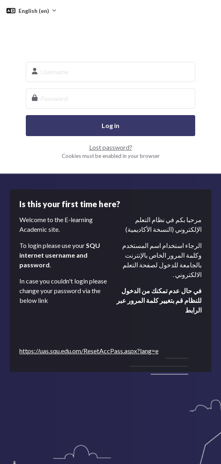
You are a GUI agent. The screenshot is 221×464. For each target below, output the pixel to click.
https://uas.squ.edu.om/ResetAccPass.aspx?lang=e (88, 351)
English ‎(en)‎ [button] (34, 10)
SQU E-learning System (110, 35)
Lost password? (110, 147)
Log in (110, 125)
